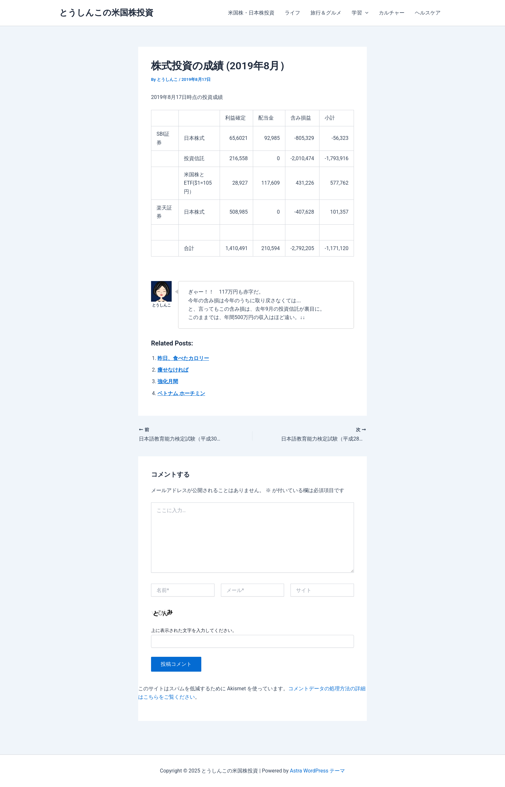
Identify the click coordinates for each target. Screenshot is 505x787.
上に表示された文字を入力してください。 (194, 630)
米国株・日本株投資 (251, 13)
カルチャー (392, 13)
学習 (360, 13)
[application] (365, 13)
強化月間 (167, 381)
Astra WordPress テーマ (317, 771)
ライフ (292, 13)
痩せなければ (172, 370)
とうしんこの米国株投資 (106, 12)
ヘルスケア (428, 13)
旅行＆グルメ (325, 13)
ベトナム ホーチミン (181, 393)
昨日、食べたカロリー (183, 358)
